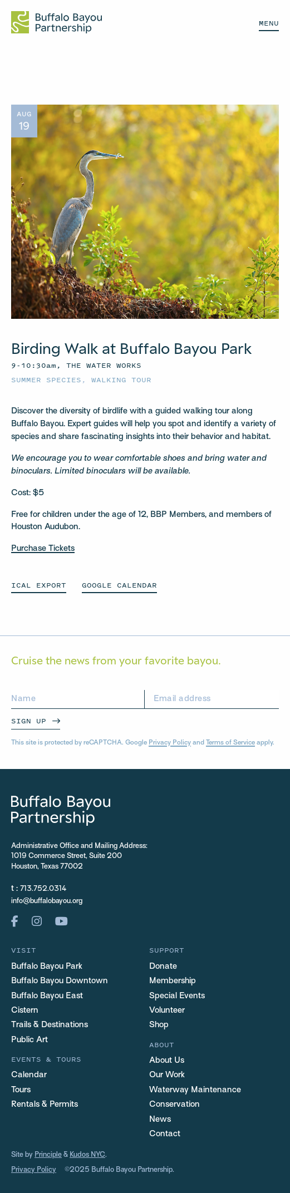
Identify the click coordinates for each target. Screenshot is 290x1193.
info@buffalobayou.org (46, 901)
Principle (48, 1155)
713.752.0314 (43, 889)
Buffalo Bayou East (47, 996)
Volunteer (167, 1010)
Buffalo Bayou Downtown (59, 981)
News (160, 1119)
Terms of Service (230, 743)
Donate (163, 966)
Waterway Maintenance (195, 1090)
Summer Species (46, 379)
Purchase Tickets (43, 549)
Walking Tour (121, 379)
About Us (166, 1060)
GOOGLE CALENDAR (119, 585)
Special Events (177, 996)
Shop (159, 1025)
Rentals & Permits (44, 1104)
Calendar (29, 1075)
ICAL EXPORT (38, 585)
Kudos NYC (87, 1155)
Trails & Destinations (49, 1025)
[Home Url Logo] (56, 22)
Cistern (24, 1010)
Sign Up (28, 721)
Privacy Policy (170, 743)
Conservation (174, 1104)
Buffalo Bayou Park (46, 966)
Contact (164, 1134)
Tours (21, 1090)
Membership (172, 981)
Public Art (29, 1040)
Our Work (167, 1075)
